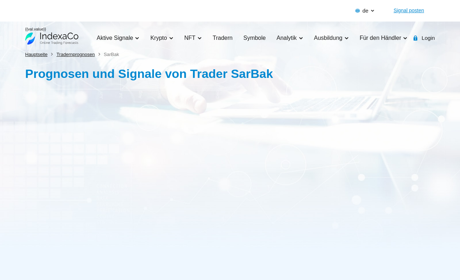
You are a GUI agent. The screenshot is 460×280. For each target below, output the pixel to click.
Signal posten (409, 10)
